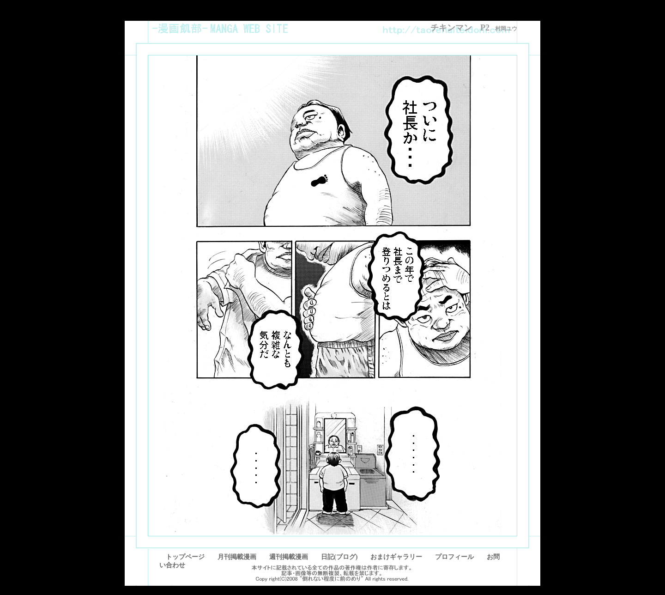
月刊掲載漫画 (237, 556)
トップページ (182, 556)
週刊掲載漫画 (288, 556)
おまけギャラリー (396, 556)
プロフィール (454, 556)
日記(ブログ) (339, 556)
